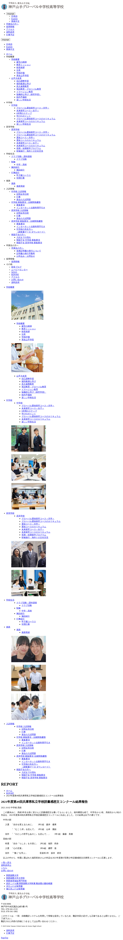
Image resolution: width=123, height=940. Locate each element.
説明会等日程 (22, 194)
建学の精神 (21, 62)
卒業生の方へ (12, 24)
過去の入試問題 (23, 199)
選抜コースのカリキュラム (28, 140)
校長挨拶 (20, 67)
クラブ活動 (21, 159)
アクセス (10, 29)
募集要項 (20, 205)
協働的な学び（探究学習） (28, 94)
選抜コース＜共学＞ (25, 137)
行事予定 (10, 35)
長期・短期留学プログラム (28, 148)
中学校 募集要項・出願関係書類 (26, 202)
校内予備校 (21, 97)
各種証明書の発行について (28, 251)
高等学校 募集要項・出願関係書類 (27, 221)
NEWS (14, 272)
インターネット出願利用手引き (30, 208)
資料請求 (10, 32)
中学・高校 (21, 164)
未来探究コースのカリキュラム (30, 121)
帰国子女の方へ (18, 235)
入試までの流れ (23, 237)
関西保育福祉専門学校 (16, 881)
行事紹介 (15, 173)
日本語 (14, 16)
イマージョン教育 (24, 92)
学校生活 (10, 600)
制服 (13, 162)
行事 (18, 197)
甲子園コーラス (23, 175)
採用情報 (10, 27)
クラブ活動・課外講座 (21, 156)
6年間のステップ (24, 113)
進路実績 (20, 186)
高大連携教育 (22, 86)
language (10, 14)
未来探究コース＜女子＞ (27, 111)
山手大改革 (16, 78)
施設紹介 (15, 167)
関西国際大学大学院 (15, 878)
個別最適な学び (23, 84)
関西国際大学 (12, 875)
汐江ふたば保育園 (14, 886)
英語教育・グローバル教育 (28, 89)
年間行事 (20, 178)
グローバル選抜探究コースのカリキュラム (35, 119)
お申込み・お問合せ (25, 256)
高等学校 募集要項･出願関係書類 (31, 756)
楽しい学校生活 (23, 100)
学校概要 (15, 59)
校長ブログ (16, 267)
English (14, 19)
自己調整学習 (22, 81)
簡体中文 (15, 21)
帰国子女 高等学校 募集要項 (29, 243)
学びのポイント (23, 116)
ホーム (9, 54)
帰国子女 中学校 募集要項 (28, 240)
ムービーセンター (19, 270)
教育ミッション (23, 65)
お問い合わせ (17, 280)
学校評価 (20, 73)
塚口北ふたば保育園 (15, 889)
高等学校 (15, 129)
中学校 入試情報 (18, 191)
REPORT (15, 274)
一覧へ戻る (6, 862)
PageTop (4, 938)
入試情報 (10, 724)
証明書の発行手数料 (25, 253)
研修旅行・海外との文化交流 (29, 151)
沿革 (18, 70)
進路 (13, 183)
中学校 (14, 105)
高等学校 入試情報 (19, 210)
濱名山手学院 (22, 75)
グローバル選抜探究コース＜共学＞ (32, 108)
